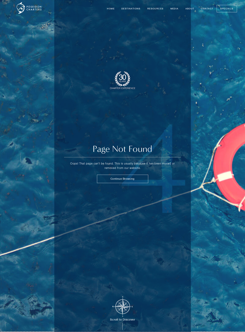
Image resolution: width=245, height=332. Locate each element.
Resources (155, 8)
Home (111, 8)
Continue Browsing (122, 179)
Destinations (131, 8)
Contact (207, 8)
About (189, 8)
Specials (226, 8)
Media (174, 8)
